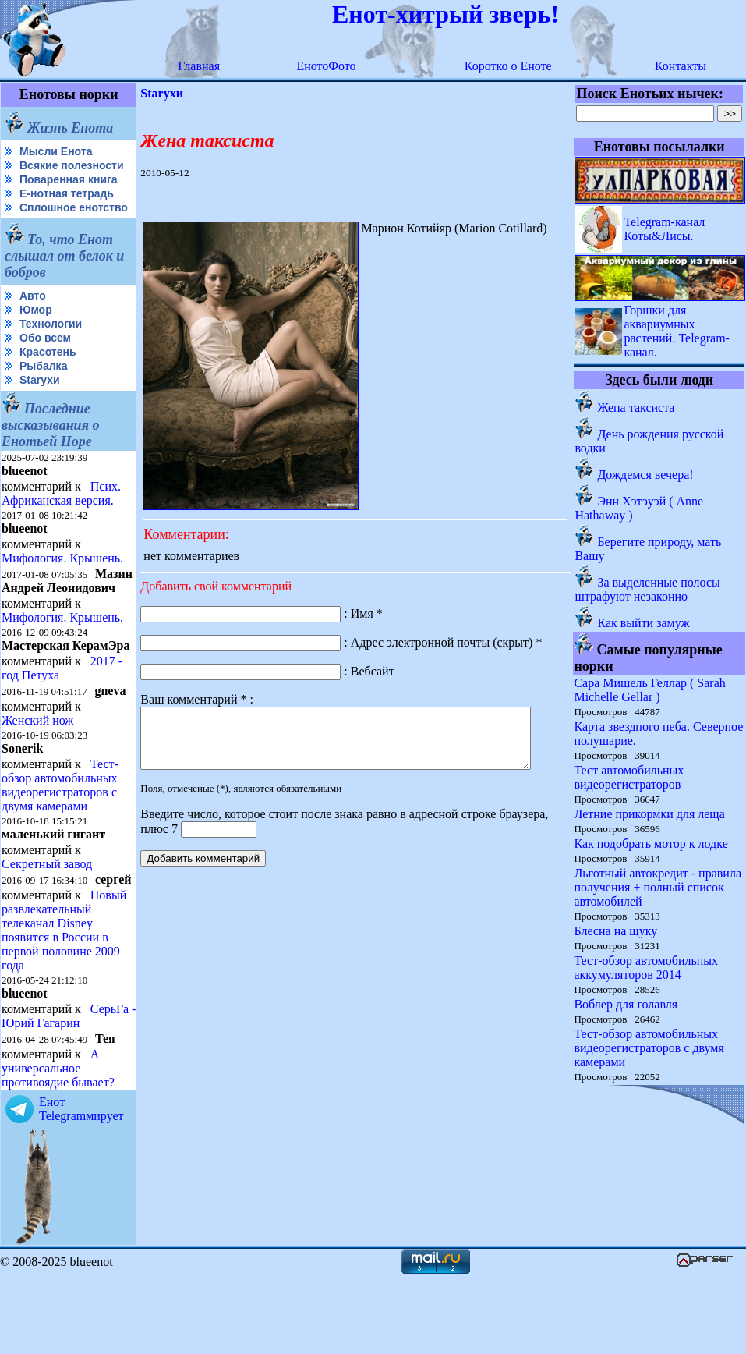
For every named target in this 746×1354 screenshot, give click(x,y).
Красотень (47, 376)
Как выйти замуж (644, 622)
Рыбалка (43, 391)
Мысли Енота (55, 151)
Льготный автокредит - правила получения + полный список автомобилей (658, 887)
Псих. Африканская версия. (61, 518)
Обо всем (45, 362)
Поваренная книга (68, 192)
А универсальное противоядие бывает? (58, 1146)
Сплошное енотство (40, 226)
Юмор (35, 334)
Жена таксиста (636, 407)
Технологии (50, 348)
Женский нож (37, 771)
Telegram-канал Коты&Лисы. (664, 229)
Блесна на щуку (616, 931)
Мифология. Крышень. (62, 583)
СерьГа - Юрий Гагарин (42, 1094)
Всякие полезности (36, 172)
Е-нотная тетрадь (66, 206)
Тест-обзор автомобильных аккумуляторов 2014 (647, 967)
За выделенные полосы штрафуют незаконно (647, 589)
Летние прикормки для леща (650, 814)
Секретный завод (47, 915)
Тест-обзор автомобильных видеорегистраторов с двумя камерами (60, 836)
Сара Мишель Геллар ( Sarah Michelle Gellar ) (650, 690)
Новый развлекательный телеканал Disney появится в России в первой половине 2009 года (64, 994)
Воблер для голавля (626, 1004)
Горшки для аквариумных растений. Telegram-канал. (677, 331)
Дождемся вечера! (646, 474)
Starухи (39, 405)
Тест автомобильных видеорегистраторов (629, 777)
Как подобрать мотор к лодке (651, 843)
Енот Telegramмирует (81, 1186)
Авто (32, 320)
